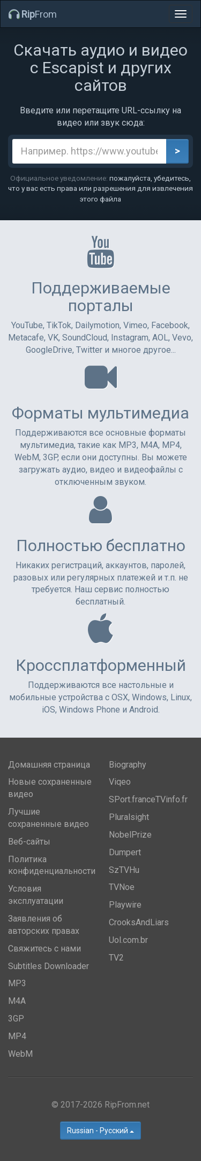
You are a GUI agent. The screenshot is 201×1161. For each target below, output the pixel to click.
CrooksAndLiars (139, 922)
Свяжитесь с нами (44, 948)
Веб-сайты (29, 842)
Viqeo (120, 782)
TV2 (116, 958)
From (33, 14)
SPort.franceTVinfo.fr (148, 799)
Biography (127, 765)
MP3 (17, 983)
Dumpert (125, 852)
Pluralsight (129, 817)
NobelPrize (130, 835)
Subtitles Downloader (48, 966)
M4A (17, 1001)
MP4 (17, 1036)
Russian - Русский (100, 1130)
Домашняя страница (49, 765)
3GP (16, 1018)
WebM (20, 1054)
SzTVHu (124, 870)
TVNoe (122, 887)
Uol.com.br (128, 940)
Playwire (125, 905)
